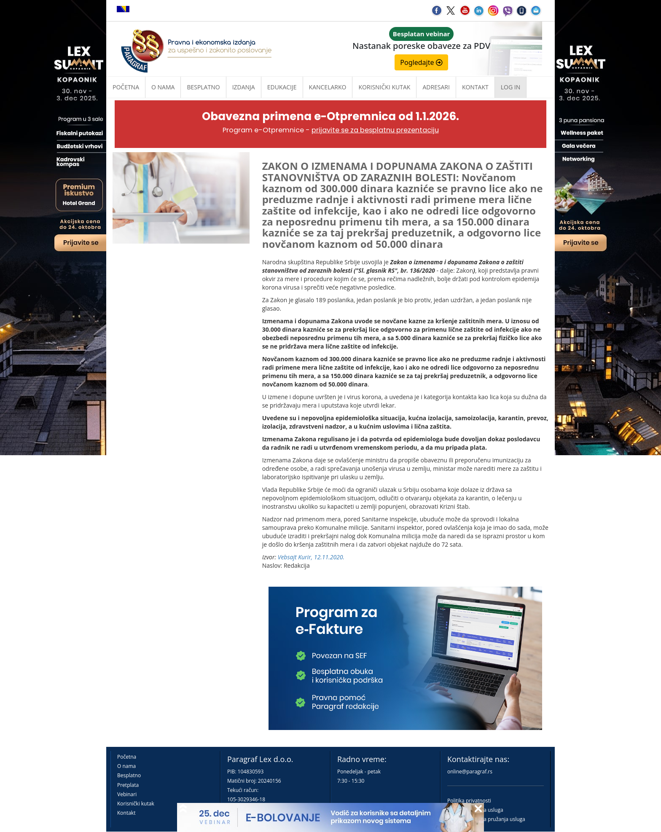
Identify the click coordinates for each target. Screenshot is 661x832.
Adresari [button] (436, 87)
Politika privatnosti (469, 800)
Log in (510, 87)
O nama (163, 87)
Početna (126, 87)
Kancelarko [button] (328, 87)
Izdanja (243, 87)
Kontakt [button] (475, 87)
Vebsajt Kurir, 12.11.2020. (311, 557)
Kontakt (126, 812)
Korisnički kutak (135, 803)
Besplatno (203, 87)
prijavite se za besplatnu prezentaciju (375, 130)
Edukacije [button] (282, 87)
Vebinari (127, 794)
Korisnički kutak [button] (384, 87)
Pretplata (128, 785)
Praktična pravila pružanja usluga (486, 819)
